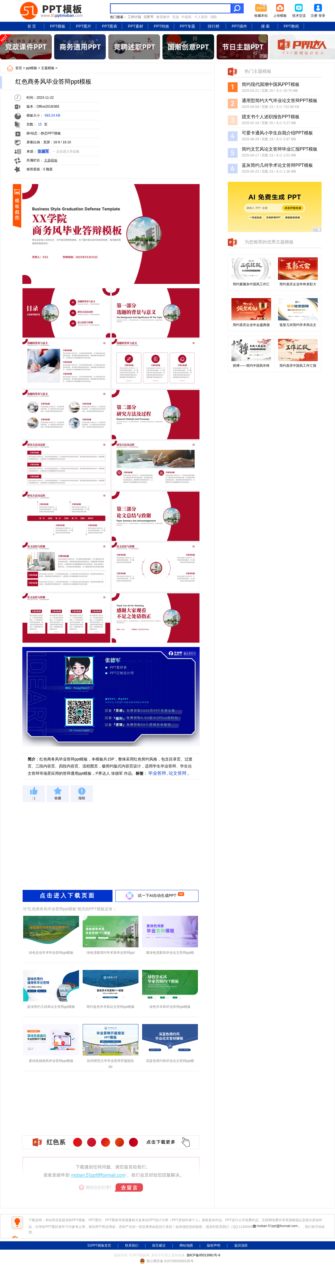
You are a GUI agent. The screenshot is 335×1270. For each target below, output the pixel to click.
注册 (314, 16)
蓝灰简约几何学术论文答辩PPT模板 (277, 165)
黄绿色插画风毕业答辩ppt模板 (51, 1061)
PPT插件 (239, 26)
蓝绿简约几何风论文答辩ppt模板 (51, 1007)
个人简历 (201, 17)
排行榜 (213, 26)
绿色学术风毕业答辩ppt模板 (170, 1007)
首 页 (31, 26)
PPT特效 (161, 26)
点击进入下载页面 (67, 895)
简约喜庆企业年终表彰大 (297, 284)
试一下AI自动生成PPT (157, 895)
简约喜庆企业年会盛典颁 (251, 325)
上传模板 (280, 16)
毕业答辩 (157, 773)
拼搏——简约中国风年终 (251, 366)
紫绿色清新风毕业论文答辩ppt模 (170, 953)
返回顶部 (241, 1245)
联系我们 (131, 1245)
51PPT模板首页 (99, 1245)
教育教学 (163, 17)
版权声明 (213, 1245)
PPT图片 (83, 26)
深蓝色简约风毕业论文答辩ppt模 (170, 1061)
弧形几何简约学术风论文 (297, 325)
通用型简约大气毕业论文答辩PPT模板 (279, 100)
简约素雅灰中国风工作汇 (251, 284)
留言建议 (159, 1245)
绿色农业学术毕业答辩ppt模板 (51, 953)
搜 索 (265, 26)
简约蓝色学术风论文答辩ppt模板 (111, 1007)
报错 (81, 798)
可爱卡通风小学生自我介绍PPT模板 (277, 133)
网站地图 (186, 1245)
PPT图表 (109, 26)
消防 (213, 17)
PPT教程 (291, 26)
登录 (322, 16)
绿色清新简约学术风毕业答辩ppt (111, 953)
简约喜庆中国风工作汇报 (297, 366)
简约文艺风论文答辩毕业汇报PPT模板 (279, 149)
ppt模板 (31, 68)
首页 (18, 68)
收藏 (57, 798)
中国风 (186, 17)
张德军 (43, 151)
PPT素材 (135, 26)
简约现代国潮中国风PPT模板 (271, 84)
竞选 (175, 17)
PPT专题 (187, 26)
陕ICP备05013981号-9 (203, 1255)
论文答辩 (177, 773)
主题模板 (47, 68)
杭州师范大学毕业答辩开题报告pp (110, 1063)
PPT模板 (57, 26)
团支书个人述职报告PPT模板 (271, 116)
